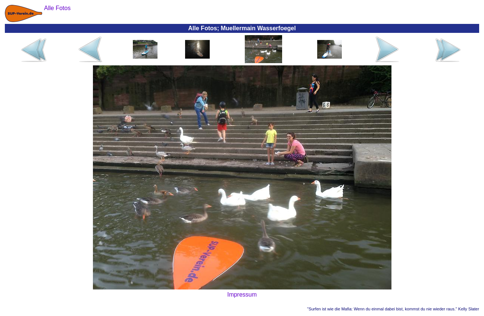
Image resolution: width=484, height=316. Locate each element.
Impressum (242, 294)
